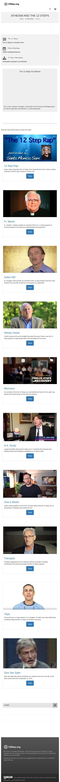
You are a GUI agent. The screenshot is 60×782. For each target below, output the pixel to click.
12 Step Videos (29, 19)
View (30, 176)
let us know (12, 758)
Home (21, 19)
